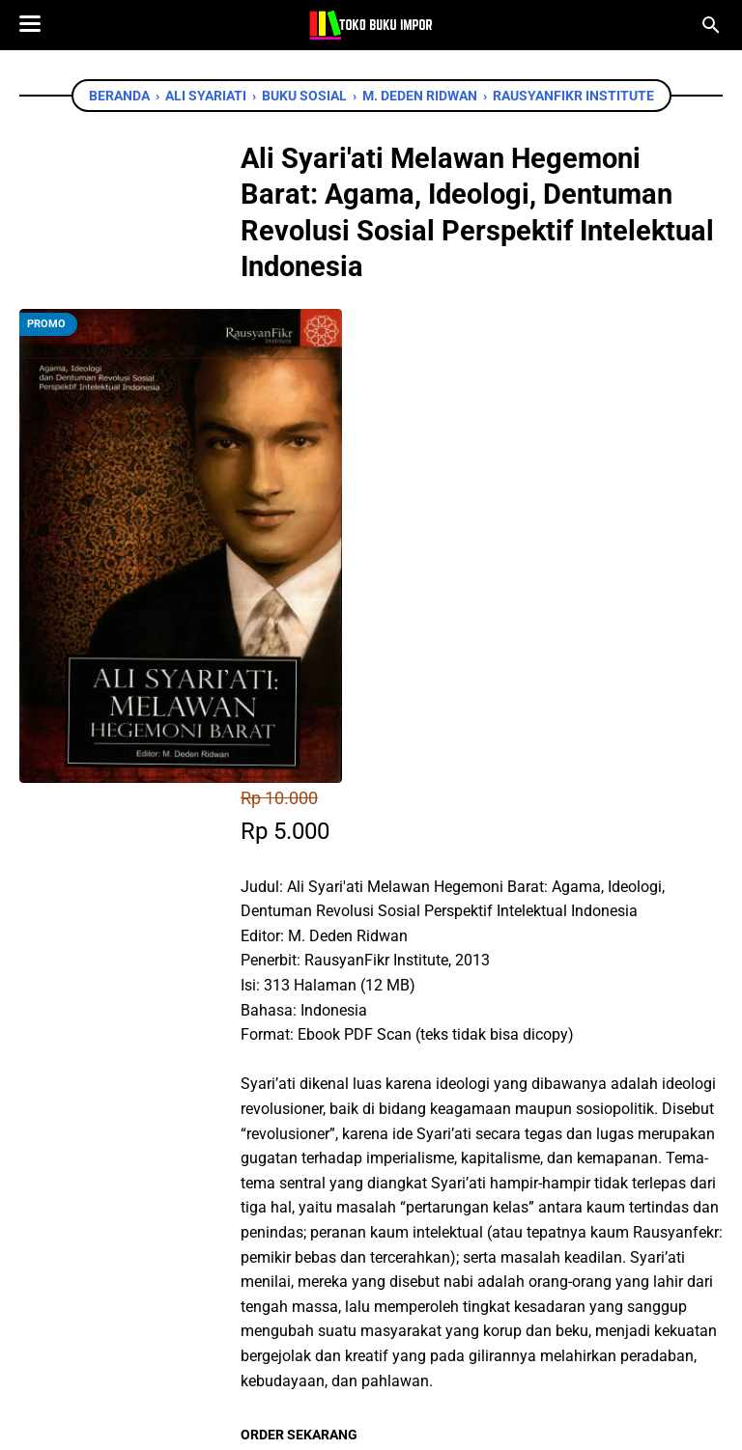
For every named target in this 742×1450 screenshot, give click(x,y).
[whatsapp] (389, 1166)
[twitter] (345, 1166)
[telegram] (432, 1166)
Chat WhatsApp (371, 1054)
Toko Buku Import (396, 1420)
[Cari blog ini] (711, 25)
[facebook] (302, 1166)
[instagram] (401, 1343)
